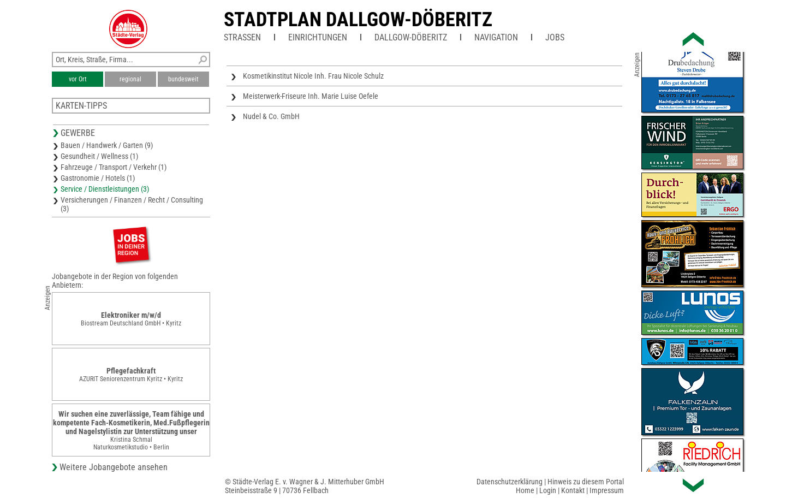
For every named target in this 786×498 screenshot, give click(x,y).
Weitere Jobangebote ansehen (113, 467)
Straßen (242, 37)
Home (525, 490)
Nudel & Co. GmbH (271, 116)
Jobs (554, 37)
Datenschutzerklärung (510, 481)
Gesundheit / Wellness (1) (99, 156)
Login (547, 490)
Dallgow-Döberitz (410, 37)
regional (130, 79)
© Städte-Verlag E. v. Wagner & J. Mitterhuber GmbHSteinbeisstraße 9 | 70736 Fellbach (304, 486)
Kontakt (573, 490)
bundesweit (183, 79)
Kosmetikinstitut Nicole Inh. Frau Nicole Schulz (313, 76)
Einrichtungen (317, 37)
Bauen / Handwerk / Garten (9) (107, 145)
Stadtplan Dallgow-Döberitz (358, 19)
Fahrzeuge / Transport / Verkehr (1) (113, 167)
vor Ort (78, 79)
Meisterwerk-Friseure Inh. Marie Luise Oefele (310, 96)
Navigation (496, 37)
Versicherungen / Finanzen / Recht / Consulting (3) (132, 204)
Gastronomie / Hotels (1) (98, 178)
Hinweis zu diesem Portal (585, 481)
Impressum (607, 490)
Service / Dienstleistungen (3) (105, 189)
